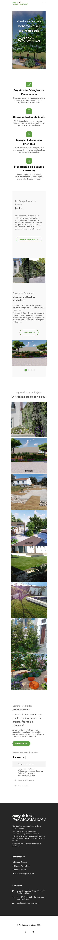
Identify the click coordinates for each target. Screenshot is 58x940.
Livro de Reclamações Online (23, 874)
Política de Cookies (19, 862)
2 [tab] (29, 370)
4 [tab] (34, 370)
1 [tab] (25, 370)
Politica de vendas (19, 870)
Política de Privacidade (20, 866)
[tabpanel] (21, 270)
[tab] (29, 764)
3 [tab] (31, 370)
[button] (29, 764)
